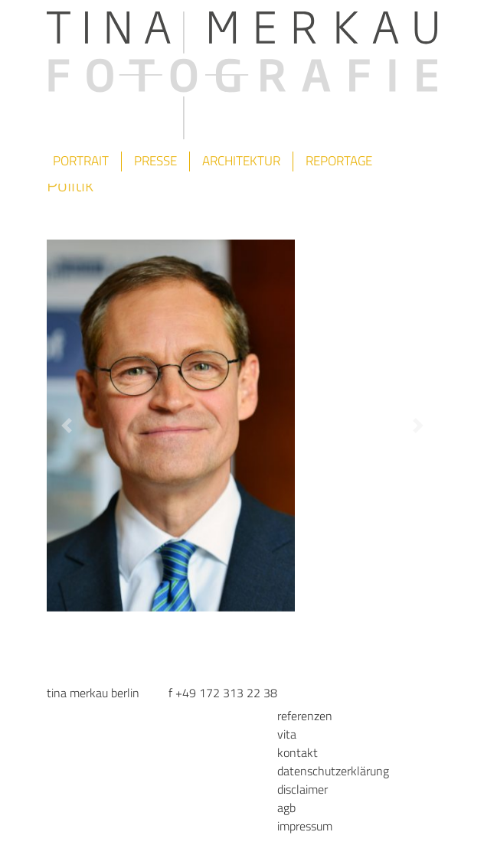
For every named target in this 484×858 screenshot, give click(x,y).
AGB (286, 807)
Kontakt (297, 752)
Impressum (304, 826)
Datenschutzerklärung (333, 771)
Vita (286, 734)
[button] (66, 426)
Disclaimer (302, 789)
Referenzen (304, 715)
